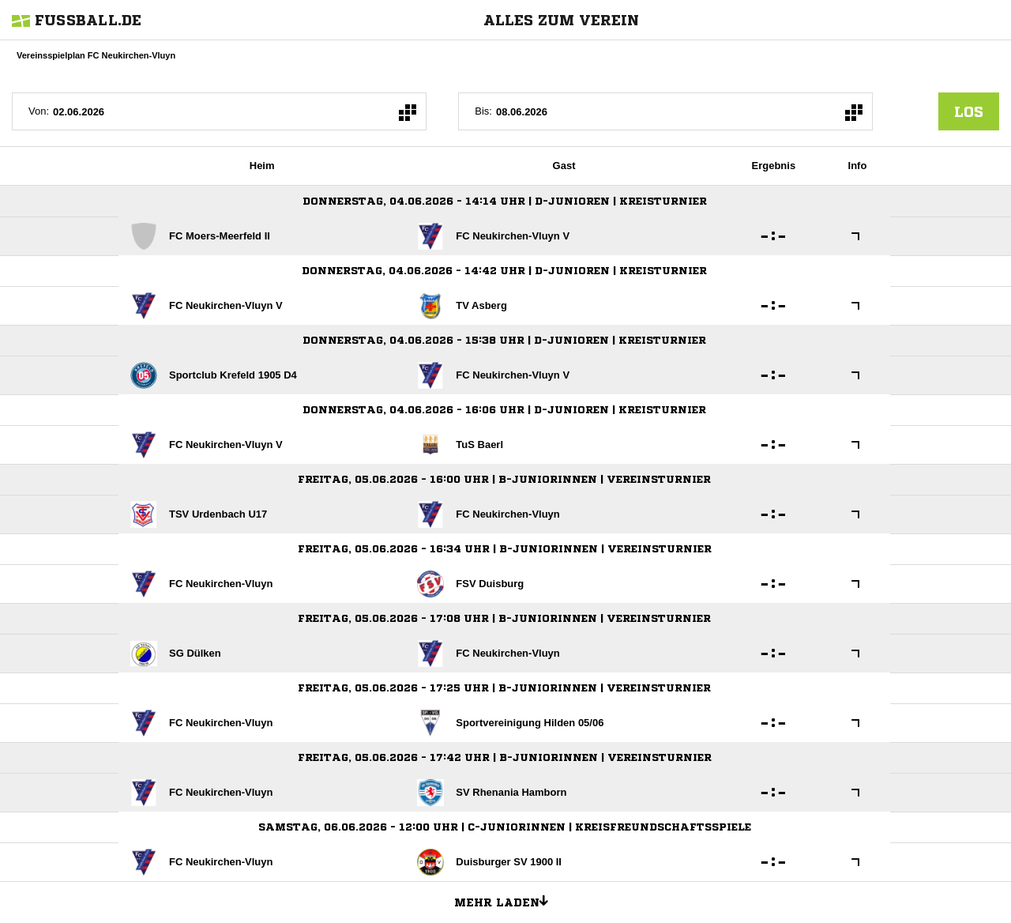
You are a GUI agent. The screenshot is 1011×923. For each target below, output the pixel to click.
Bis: (483, 111)
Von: (38, 111)
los (968, 111)
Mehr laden (507, 900)
